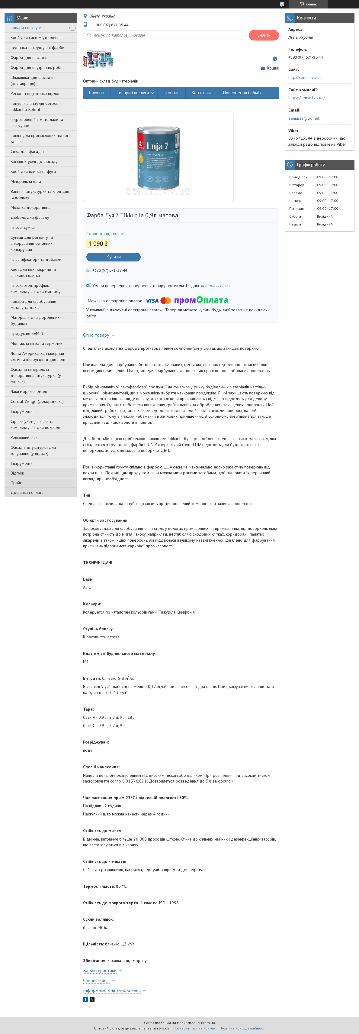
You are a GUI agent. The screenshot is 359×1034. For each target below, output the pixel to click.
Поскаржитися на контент (195, 1028)
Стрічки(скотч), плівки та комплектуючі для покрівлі (35, 424)
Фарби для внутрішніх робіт (37, 67)
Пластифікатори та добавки (36, 259)
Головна (96, 92)
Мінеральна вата (26, 181)
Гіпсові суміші (23, 227)
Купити (114, 257)
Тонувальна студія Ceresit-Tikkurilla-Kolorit (35, 106)
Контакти (201, 92)
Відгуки (17, 473)
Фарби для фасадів (29, 57)
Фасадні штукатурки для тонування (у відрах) (33, 450)
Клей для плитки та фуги (33, 171)
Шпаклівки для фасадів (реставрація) (32, 80)
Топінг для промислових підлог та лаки (40, 138)
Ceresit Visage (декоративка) (37, 401)
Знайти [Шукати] (264, 35)
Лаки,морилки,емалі (29, 391)
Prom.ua (208, 1022)
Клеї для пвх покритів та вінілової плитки (33, 272)
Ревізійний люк (24, 437)
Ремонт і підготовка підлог (35, 93)
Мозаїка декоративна (30, 207)
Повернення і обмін (242, 92)
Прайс (16, 482)
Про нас (171, 92)
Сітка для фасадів (27, 151)
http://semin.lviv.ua (305, 77)
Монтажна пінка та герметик (36, 343)
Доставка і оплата (27, 492)
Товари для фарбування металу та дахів (33, 304)
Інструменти (22, 411)
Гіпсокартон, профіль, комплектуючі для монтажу (36, 288)
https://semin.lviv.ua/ (306, 97)
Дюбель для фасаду (30, 217)
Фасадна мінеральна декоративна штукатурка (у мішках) (36, 375)
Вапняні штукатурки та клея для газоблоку (40, 194)
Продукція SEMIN (27, 333)
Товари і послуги (26, 27)
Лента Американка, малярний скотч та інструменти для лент (38, 356)
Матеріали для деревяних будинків (35, 320)
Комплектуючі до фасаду (34, 161)
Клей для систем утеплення (36, 37)
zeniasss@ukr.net (303, 118)
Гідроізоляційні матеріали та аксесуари (37, 122)
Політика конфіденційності (242, 1028)
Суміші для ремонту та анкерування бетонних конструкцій (32, 243)
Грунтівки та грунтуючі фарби (37, 47)
